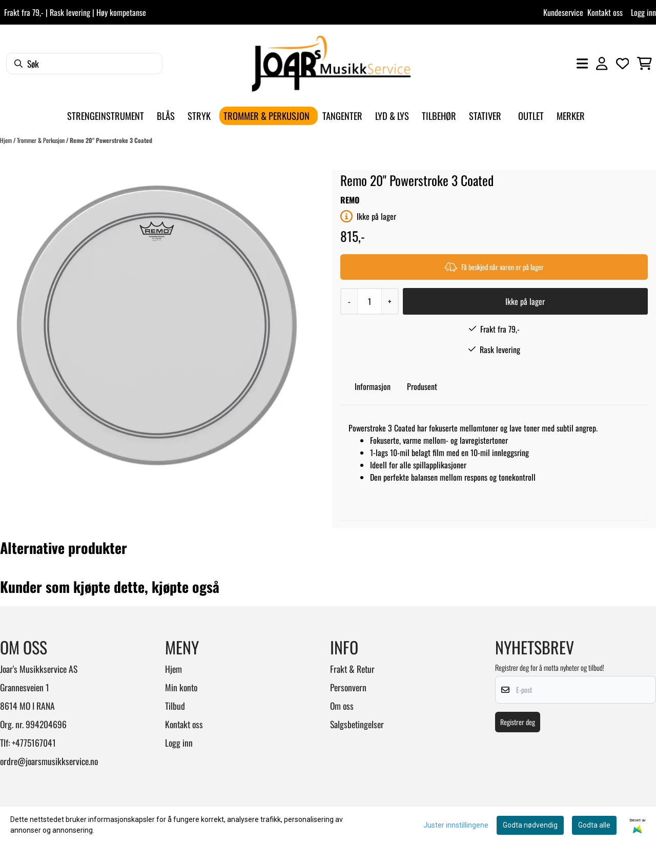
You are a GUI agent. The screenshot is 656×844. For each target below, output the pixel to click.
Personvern (348, 687)
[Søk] (84, 63)
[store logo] (331, 63)
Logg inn (643, 12)
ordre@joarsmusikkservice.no (49, 761)
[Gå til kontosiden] (601, 63)
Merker (571, 115)
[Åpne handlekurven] (644, 63)
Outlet (531, 115)
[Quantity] (369, 301)
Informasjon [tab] (373, 386)
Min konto (181, 687)
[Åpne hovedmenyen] (582, 63)
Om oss (342, 705)
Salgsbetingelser (357, 724)
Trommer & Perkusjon (41, 140)
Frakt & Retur (352, 668)
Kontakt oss (605, 12)
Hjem (6, 140)
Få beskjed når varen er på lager (494, 266)
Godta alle (594, 825)
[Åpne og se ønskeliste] (622, 63)
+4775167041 (34, 742)
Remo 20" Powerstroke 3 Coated (111, 140)
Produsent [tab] (422, 386)
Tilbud (175, 705)
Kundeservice (563, 12)
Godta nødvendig (530, 825)
